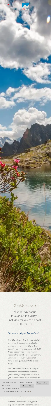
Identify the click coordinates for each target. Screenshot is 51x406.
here (29, 391)
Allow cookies (27, 386)
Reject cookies (42, 383)
